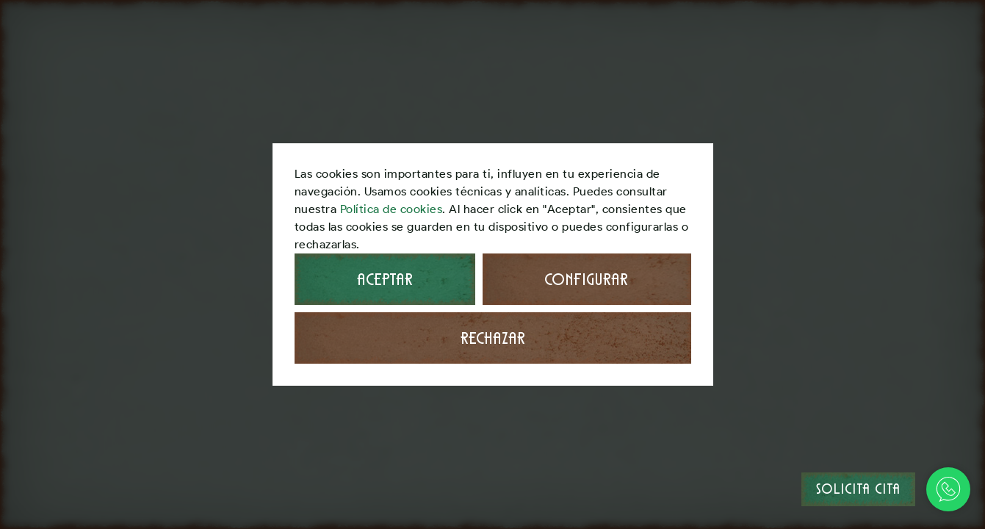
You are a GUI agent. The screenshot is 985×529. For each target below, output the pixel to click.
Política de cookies (391, 209)
